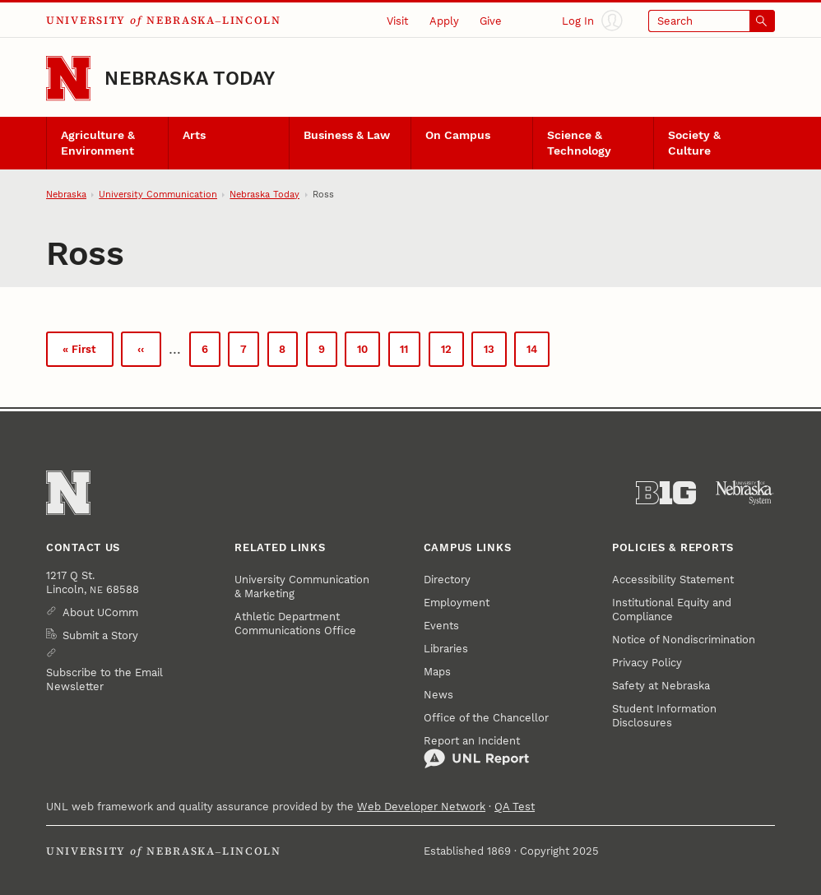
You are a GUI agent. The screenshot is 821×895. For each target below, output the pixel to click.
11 (410, 352)
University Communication (158, 194)
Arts (194, 135)
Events (441, 625)
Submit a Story (100, 635)
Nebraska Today (189, 78)
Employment (456, 602)
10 (368, 352)
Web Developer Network (421, 806)
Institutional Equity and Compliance (671, 609)
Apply (444, 21)
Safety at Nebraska (661, 685)
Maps (437, 671)
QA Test (514, 806)
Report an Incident (476, 752)
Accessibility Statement (673, 579)
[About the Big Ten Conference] (666, 492)
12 (452, 352)
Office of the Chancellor (486, 718)
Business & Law (347, 135)
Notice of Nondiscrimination (683, 639)
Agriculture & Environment (98, 143)
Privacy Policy (647, 662)
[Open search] (711, 21)
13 (495, 352)
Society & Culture (694, 143)
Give (491, 21)
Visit (397, 21)
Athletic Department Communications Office (295, 623)
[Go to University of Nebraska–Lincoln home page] (68, 78)
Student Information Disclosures (664, 716)
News (438, 695)
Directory (447, 579)
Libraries (446, 648)
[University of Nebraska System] (745, 492)
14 (538, 354)
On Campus (457, 135)
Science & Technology (579, 143)
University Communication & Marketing (301, 586)
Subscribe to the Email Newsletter (104, 679)
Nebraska (66, 194)
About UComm (100, 612)
